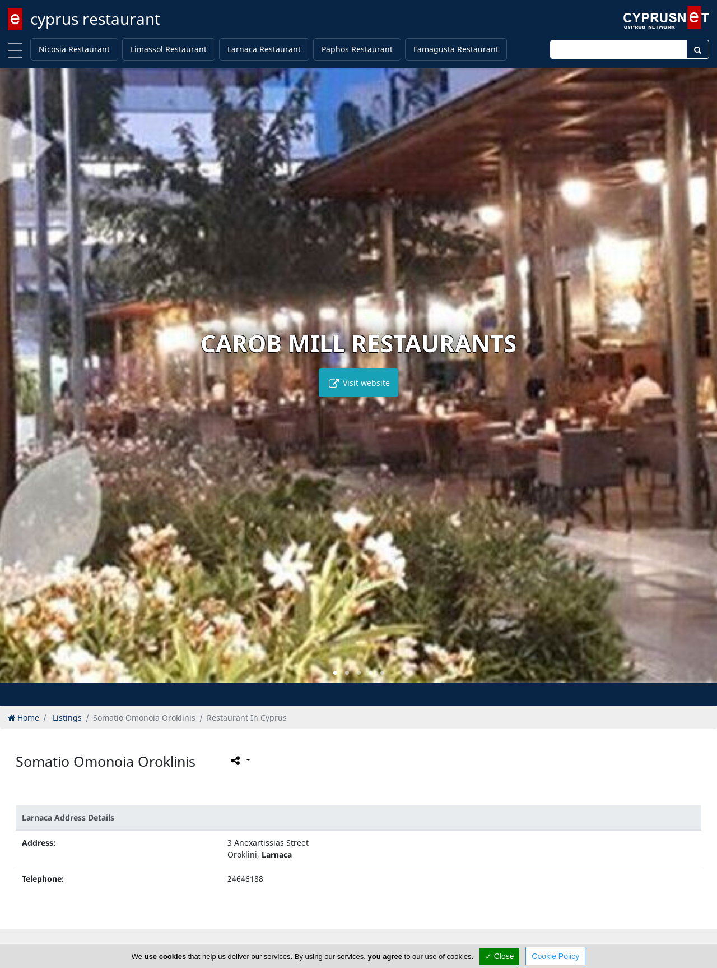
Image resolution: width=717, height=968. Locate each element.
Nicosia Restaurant (74, 49)
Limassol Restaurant (169, 49)
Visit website (358, 382)
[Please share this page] (239, 760)
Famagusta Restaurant (456, 49)
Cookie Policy (555, 956)
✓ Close (499, 956)
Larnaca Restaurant (264, 49)
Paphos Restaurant (357, 49)
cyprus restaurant (95, 18)
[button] (335, 672)
